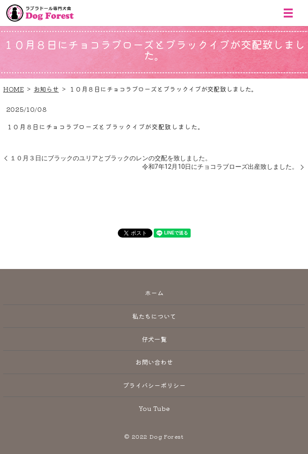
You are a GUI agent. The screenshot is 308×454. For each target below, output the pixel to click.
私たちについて (154, 316)
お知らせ (46, 88)
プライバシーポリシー (154, 385)
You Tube (154, 408)
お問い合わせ (154, 361)
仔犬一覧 (154, 339)
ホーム (154, 292)
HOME (13, 88)
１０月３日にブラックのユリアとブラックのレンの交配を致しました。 (110, 158)
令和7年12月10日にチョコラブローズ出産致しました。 (220, 166)
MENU (288, 13)
